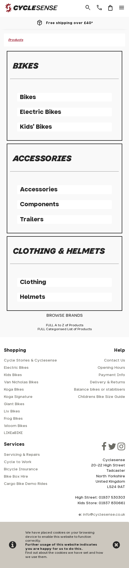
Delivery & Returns (107, 382)
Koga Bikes (14, 389)
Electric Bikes (40, 112)
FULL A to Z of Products (64, 325)
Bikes (28, 97)
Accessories (38, 190)
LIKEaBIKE (13, 433)
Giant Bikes (14, 404)
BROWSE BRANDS (64, 315)
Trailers (31, 219)
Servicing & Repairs (22, 455)
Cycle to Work (17, 462)
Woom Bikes (15, 426)
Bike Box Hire (16, 476)
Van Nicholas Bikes (21, 382)
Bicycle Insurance (21, 469)
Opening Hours (111, 368)
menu (121, 7)
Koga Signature (18, 397)
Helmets (32, 297)
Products (15, 39)
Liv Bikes (12, 411)
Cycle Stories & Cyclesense (30, 360)
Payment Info (112, 375)
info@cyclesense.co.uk (104, 515)
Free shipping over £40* (69, 23)
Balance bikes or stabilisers (99, 389)
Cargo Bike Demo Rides (25, 484)
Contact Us (114, 360)
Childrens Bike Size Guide (101, 397)
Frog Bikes (13, 419)
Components (39, 204)
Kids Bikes (13, 375)
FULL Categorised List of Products (65, 329)
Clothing (33, 282)
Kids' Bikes (36, 127)
